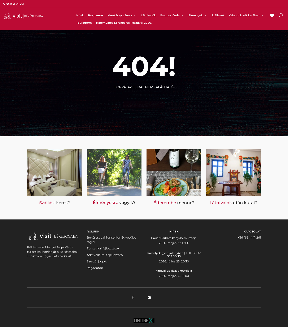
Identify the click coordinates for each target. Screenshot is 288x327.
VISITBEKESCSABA (23, 15)
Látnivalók (148, 15)
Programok (95, 15)
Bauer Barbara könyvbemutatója (174, 238)
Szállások (217, 15)
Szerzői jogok (96, 261)
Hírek (80, 15)
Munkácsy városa (122, 15)
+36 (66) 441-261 (249, 237)
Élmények (197, 15)
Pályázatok (95, 268)
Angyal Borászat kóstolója (174, 270)
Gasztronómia (172, 15)
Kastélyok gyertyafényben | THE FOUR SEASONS (174, 254)
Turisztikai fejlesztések (103, 248)
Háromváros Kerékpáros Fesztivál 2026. (124, 22)
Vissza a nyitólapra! (144, 97)
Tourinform (84, 22)
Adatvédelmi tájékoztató (105, 255)
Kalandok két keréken (246, 15)
